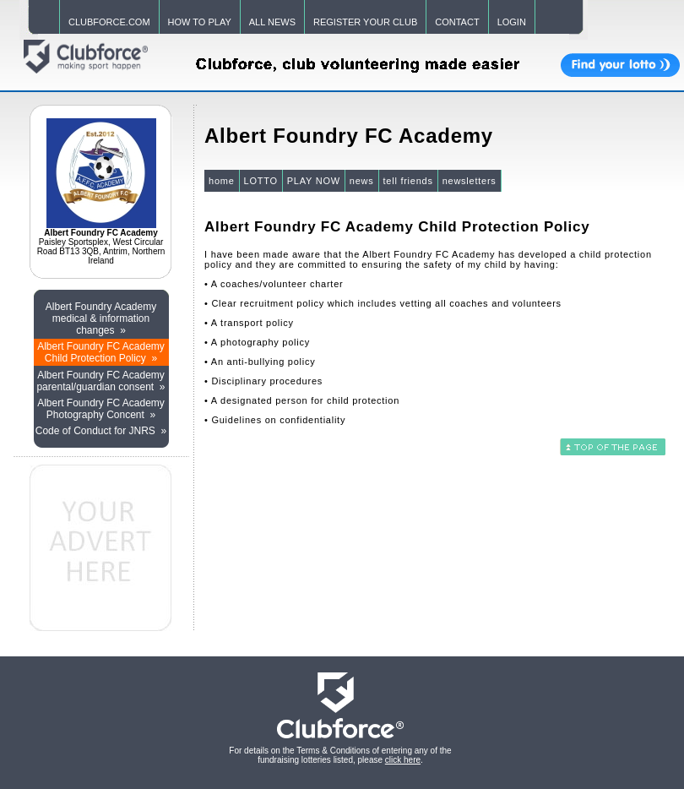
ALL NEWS (272, 22)
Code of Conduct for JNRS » (100, 431)
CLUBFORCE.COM (109, 22)
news (362, 181)
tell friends (408, 181)
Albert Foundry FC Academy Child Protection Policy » (101, 352)
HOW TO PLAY (199, 22)
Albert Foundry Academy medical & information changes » (101, 318)
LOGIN (511, 22)
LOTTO (261, 181)
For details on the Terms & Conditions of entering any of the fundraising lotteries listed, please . (340, 755)
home (222, 181)
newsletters (469, 181)
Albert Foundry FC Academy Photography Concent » (101, 409)
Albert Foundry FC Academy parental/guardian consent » (100, 381)
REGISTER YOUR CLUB (365, 22)
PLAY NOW (313, 181)
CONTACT (457, 22)
